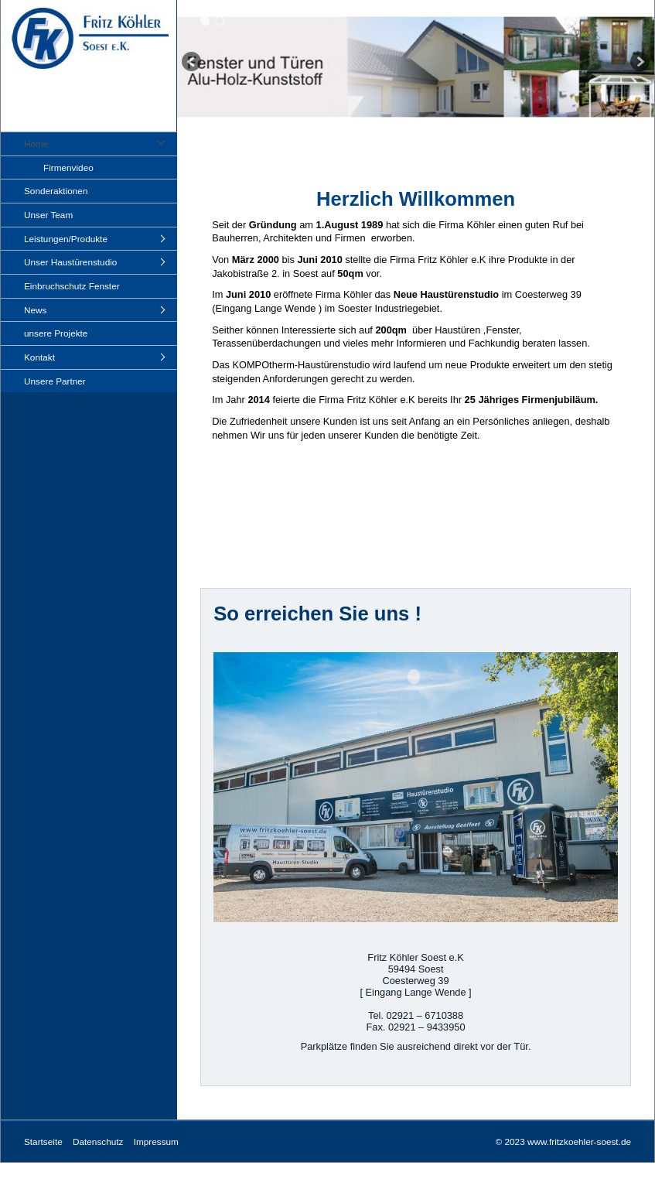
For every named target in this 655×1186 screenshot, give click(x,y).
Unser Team (48, 215)
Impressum (156, 1141)
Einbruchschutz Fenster (72, 286)
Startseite (43, 1141)
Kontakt (39, 357)
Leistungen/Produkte (65, 239)
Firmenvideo (68, 167)
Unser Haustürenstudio (70, 262)
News (35, 310)
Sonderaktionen (55, 191)
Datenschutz (98, 1141)
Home (36, 143)
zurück (192, 62)
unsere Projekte (55, 333)
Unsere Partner (55, 381)
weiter (638, 62)
